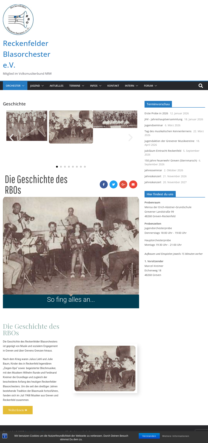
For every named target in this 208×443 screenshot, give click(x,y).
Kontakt (113, 85)
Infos (94, 85)
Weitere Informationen (175, 437)
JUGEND (35, 85)
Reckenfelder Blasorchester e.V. (26, 54)
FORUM (148, 85)
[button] (22, 85)
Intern (129, 85)
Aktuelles (56, 85)
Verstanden (149, 437)
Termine (74, 85)
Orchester (13, 85)
